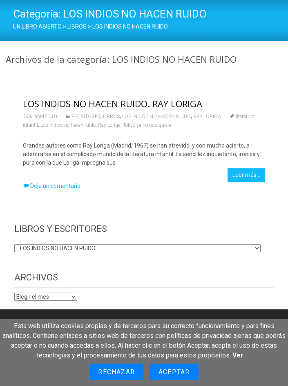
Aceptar (174, 372)
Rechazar (116, 372)
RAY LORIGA (207, 116)
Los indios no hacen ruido (68, 125)
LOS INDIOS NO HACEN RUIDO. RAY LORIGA (112, 103)
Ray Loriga (109, 125)
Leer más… (246, 175)
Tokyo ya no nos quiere (147, 125)
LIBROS (111, 116)
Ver (237, 355)
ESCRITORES (85, 116)
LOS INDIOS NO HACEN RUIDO (156, 116)
